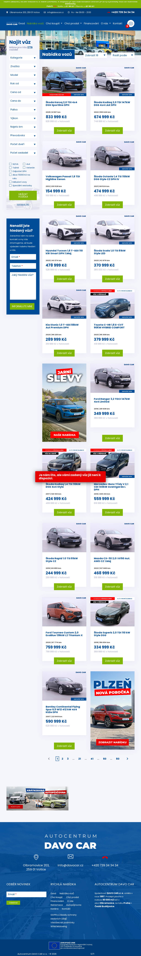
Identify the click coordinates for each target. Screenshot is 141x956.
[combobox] (23, 57)
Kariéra (54, 908)
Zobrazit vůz (64, 130)
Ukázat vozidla (23, 195)
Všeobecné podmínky (62, 922)
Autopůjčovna (73, 905)
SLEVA (15, 164)
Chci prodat (71, 23)
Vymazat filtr (23, 204)
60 (104, 758)
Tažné (16, 167)
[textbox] (23, 83)
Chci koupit (53, 23)
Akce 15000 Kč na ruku (21, 176)
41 (92, 758)
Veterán (30, 167)
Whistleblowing (59, 926)
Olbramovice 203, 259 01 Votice (23, 12)
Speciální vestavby (22, 185)
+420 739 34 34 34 (121, 12)
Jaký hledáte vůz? (22, 275)
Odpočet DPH (19, 171)
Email (15, 257)
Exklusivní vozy (20, 181)
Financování (91, 23)
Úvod (21, 23)
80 (117, 758)
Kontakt (117, 23)
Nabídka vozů (35, 23)
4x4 (28, 164)
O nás (104, 23)
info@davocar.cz (54, 12)
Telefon (16, 266)
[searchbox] (22, 57)
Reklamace (57, 905)
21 (79, 758)
